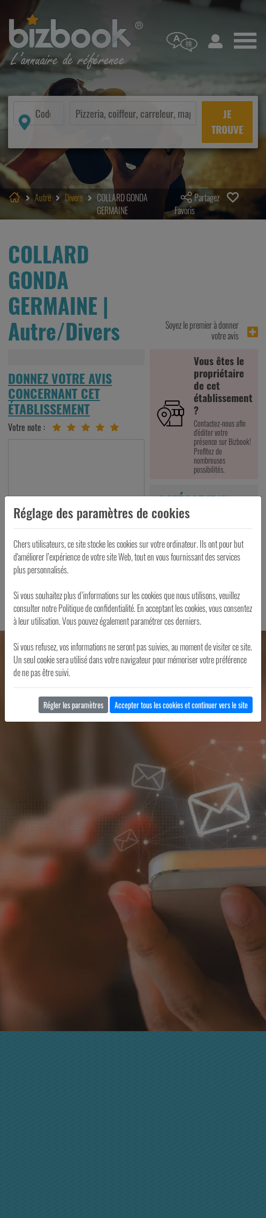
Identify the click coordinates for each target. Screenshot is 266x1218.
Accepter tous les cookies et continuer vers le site (181, 704)
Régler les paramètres (73, 704)
